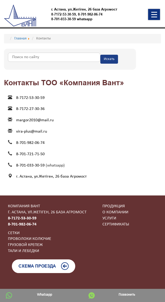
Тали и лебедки (23, 251)
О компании (115, 212)
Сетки (14, 233)
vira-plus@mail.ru (31, 131)
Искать (109, 59)
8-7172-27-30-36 (30, 109)
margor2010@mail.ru (35, 120)
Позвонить (127, 295)
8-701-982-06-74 (90, 14)
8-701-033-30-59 (31, 165)
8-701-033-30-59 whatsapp (71, 19)
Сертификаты (115, 224)
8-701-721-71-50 (30, 154)
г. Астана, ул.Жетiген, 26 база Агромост (51, 176)
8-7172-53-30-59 (63, 14)
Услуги (109, 218)
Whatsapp (44, 295)
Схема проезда (43, 266)
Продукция (113, 206)
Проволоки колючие (29, 239)
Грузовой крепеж (25, 245)
